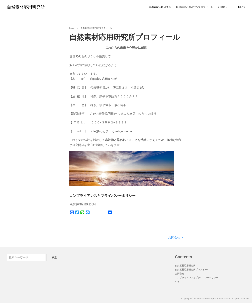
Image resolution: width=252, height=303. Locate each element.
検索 (54, 257)
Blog (177, 281)
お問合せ (223, 7)
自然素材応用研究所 (26, 7)
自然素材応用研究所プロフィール (194, 7)
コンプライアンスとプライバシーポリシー (196, 277)
